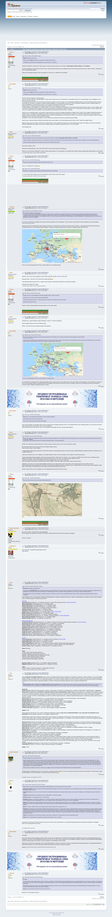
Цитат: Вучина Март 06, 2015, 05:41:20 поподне (31, 755)
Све (23, 46)
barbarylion (13, 546)
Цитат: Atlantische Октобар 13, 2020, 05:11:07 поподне (32, 586)
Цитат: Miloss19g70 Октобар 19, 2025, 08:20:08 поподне (32, 877)
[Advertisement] (56, 29)
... (12, 46)
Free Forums (58, 913)
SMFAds (53, 913)
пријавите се (22, 8)
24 (18, 46)
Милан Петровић (14, 528)
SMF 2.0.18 (51, 912)
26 (21, 46)
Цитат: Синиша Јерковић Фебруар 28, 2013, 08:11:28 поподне (33, 784)
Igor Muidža (13, 84)
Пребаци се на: (88, 904)
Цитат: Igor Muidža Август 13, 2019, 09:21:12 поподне (32, 210)
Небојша (12, 207)
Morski (11, 780)
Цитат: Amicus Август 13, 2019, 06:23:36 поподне (31, 135)
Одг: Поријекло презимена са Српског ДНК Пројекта (37, 51)
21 (14, 46)
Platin (11, 132)
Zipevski (12, 873)
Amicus (12, 52)
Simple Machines (61, 912)
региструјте (30, 8)
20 (13, 46)
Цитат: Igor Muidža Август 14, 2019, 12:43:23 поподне (32, 436)
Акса (11, 582)
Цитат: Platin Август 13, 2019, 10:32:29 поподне (31, 414)
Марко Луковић (14, 752)
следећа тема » (102, 45)
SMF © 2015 (56, 912)
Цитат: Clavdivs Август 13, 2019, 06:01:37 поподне (31, 87)
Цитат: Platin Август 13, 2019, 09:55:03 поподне (31, 168)
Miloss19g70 (13, 831)
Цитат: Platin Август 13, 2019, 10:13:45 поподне (31, 293)
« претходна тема (95, 45)
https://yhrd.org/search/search (28, 223)
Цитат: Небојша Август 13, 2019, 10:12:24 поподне (31, 334)
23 (17, 46)
